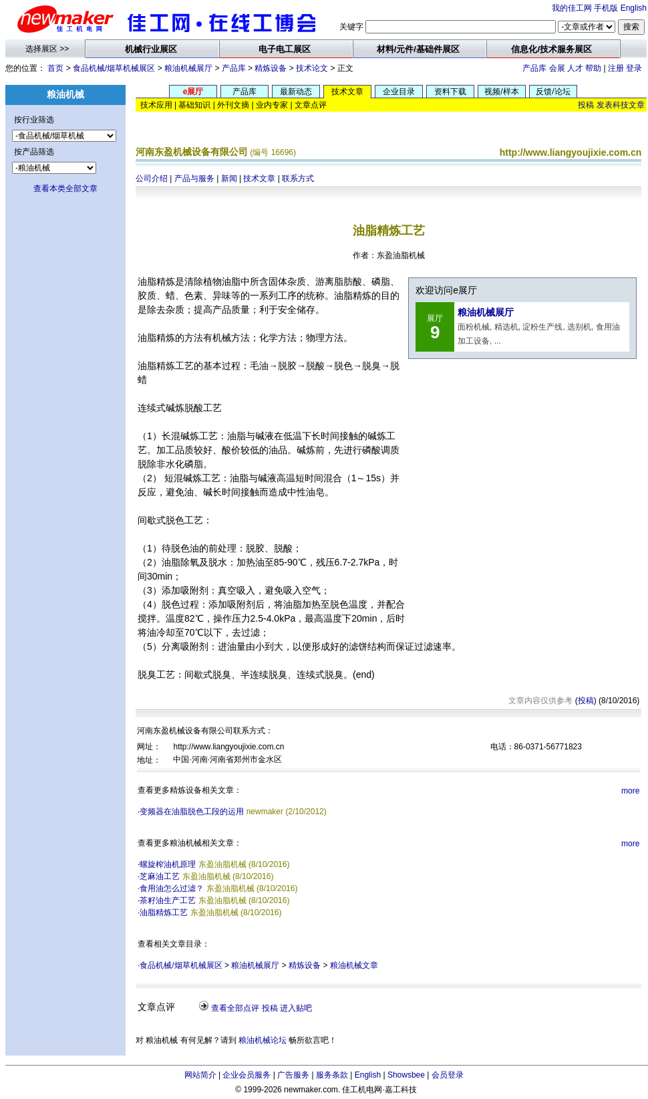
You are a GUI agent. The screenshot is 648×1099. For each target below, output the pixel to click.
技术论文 (312, 68)
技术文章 (259, 178)
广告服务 (293, 1075)
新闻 (229, 178)
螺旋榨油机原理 (168, 864)
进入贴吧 (296, 1008)
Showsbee (406, 1075)
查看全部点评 (235, 1008)
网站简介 (200, 1075)
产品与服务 (194, 178)
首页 (55, 68)
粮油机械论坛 (262, 1040)
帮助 (593, 68)
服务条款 (332, 1075)
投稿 (586, 105)
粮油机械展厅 (188, 68)
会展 (557, 68)
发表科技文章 (621, 105)
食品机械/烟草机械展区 (114, 68)
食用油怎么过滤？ (172, 888)
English (634, 8)
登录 (634, 68)
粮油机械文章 (354, 965)
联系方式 (298, 178)
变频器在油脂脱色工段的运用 (192, 811)
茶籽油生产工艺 (168, 900)
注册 (616, 68)
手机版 (606, 8)
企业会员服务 (246, 1075)
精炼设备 (271, 68)
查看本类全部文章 (65, 188)
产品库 (234, 68)
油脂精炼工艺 (164, 912)
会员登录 (448, 1075)
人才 (575, 68)
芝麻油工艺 (160, 876)
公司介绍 (152, 178)
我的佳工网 (572, 8)
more (630, 791)
